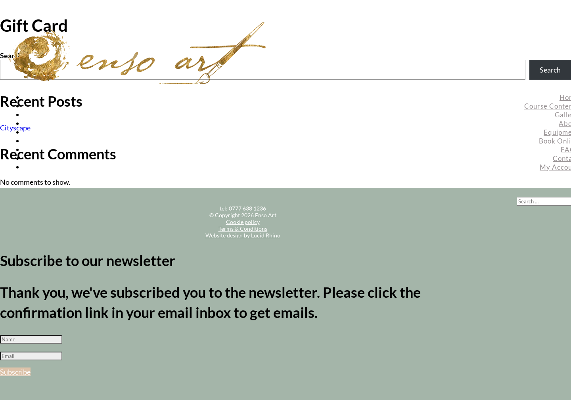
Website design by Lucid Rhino (242, 235)
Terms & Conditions (242, 228)
